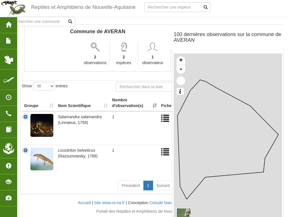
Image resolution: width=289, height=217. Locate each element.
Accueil (84, 202)
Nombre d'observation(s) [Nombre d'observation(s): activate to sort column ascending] (127, 103)
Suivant (163, 185)
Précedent (131, 185)
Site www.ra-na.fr (109, 202)
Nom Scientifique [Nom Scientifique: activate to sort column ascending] (74, 105)
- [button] (181, 69)
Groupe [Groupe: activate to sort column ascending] (31, 105)
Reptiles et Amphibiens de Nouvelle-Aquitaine (83, 7)
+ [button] (181, 60)
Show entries (45, 86)
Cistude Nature (162, 202)
